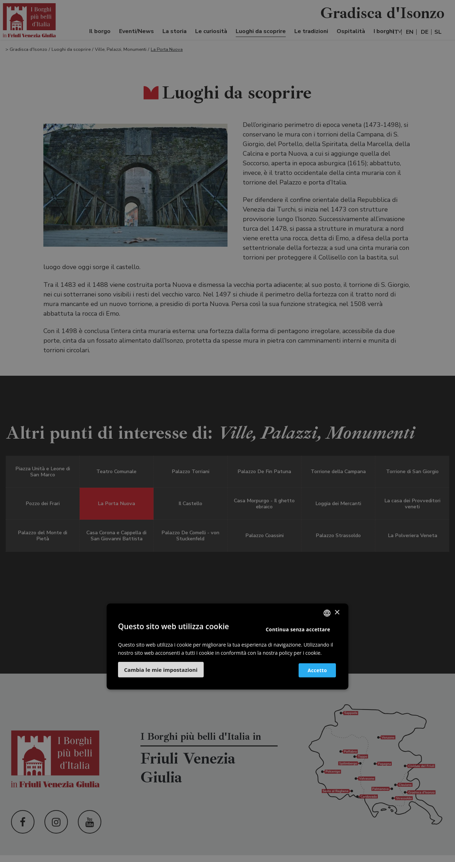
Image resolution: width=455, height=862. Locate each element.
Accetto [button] (313, 669)
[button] (161, 669)
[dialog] (227, 431)
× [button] (336, 612)
